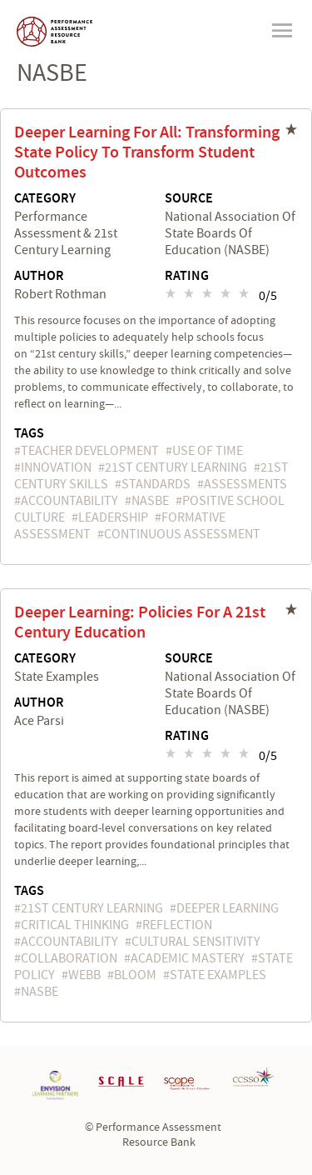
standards (156, 484)
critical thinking (75, 925)
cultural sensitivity (195, 941)
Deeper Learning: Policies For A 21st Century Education (139, 622)
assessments (245, 484)
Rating (187, 276)
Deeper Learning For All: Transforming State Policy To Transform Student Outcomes (147, 152)
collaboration (69, 958)
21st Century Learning (176, 467)
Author (39, 276)
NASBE (150, 500)
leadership (113, 517)
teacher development (90, 450)
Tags (29, 433)
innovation (56, 467)
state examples (218, 975)
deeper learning (227, 908)
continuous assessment (182, 534)
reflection (177, 925)
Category (45, 199)
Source (189, 199)
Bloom (135, 975)
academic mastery (188, 958)
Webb (84, 975)
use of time (207, 450)
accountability (69, 500)
